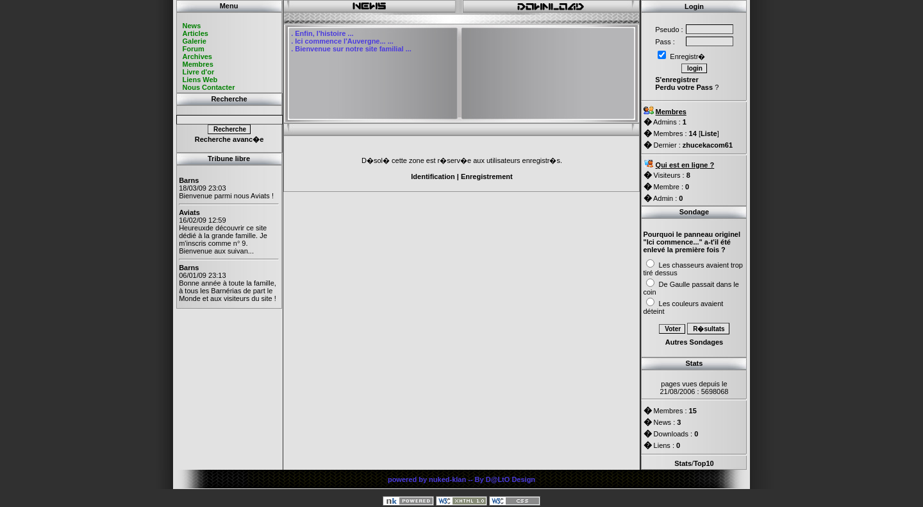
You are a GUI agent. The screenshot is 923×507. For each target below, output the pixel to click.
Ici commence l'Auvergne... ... (344, 41)
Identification (432, 176)
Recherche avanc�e (229, 139)
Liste (709, 133)
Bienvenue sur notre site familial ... (353, 49)
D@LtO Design (510, 479)
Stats (683, 463)
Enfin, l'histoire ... (324, 33)
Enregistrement (487, 176)
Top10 (704, 463)
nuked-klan (447, 479)
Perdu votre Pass (684, 87)
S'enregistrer (676, 79)
